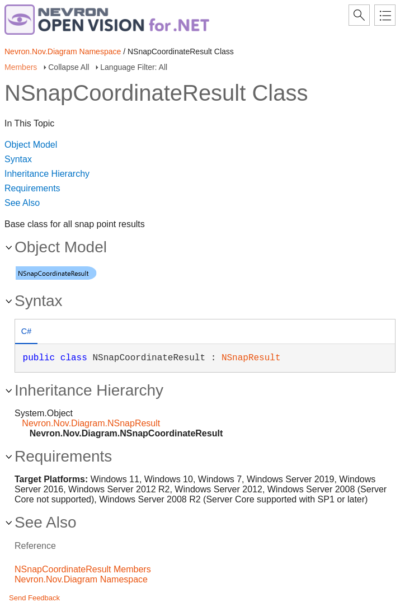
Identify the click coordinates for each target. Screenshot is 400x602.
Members (20, 67)
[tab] (26, 332)
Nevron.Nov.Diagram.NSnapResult (91, 423)
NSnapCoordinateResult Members (83, 569)
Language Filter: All (133, 67)
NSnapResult (251, 358)
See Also (22, 203)
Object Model (30, 144)
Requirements (32, 188)
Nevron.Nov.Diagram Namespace (62, 51)
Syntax (18, 159)
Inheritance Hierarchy (47, 173)
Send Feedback (34, 598)
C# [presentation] (26, 331)
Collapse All (68, 67)
